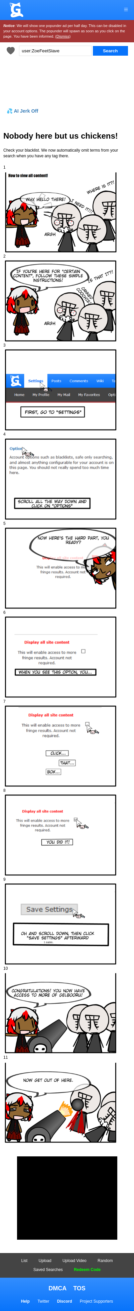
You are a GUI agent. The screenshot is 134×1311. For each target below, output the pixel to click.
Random (105, 1260)
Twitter (43, 1301)
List (24, 1260)
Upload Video (74, 1260)
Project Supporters (96, 1301)
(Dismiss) (63, 36)
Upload (45, 1260)
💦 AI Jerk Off (22, 111)
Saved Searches (48, 1269)
